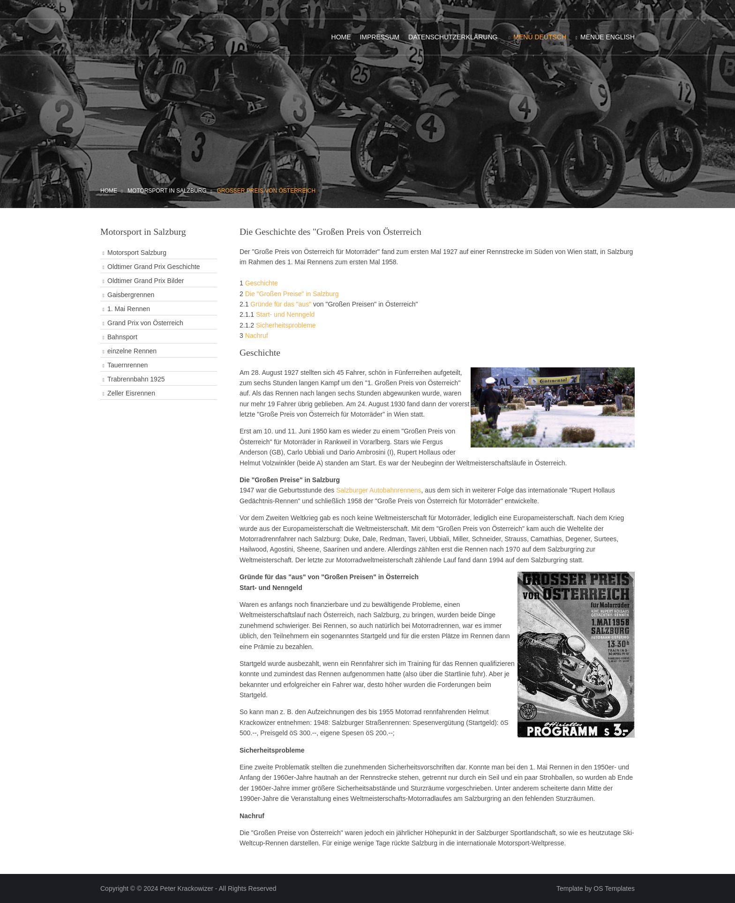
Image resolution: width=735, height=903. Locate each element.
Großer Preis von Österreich (266, 190)
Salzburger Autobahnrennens (378, 490)
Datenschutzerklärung (452, 37)
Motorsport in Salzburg (167, 190)
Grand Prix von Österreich (145, 323)
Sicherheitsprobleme (286, 325)
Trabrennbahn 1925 (136, 379)
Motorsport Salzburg (136, 252)
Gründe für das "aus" (280, 304)
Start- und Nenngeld (285, 314)
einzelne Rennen (132, 351)
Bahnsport (122, 337)
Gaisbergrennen (130, 295)
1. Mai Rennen (128, 309)
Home (341, 37)
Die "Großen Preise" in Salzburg (292, 294)
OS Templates (614, 888)
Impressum (379, 37)
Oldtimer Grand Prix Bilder (145, 280)
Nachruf (256, 335)
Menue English (607, 37)
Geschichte (261, 283)
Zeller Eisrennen (131, 393)
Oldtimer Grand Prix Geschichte (153, 266)
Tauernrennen (127, 365)
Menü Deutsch (539, 37)
